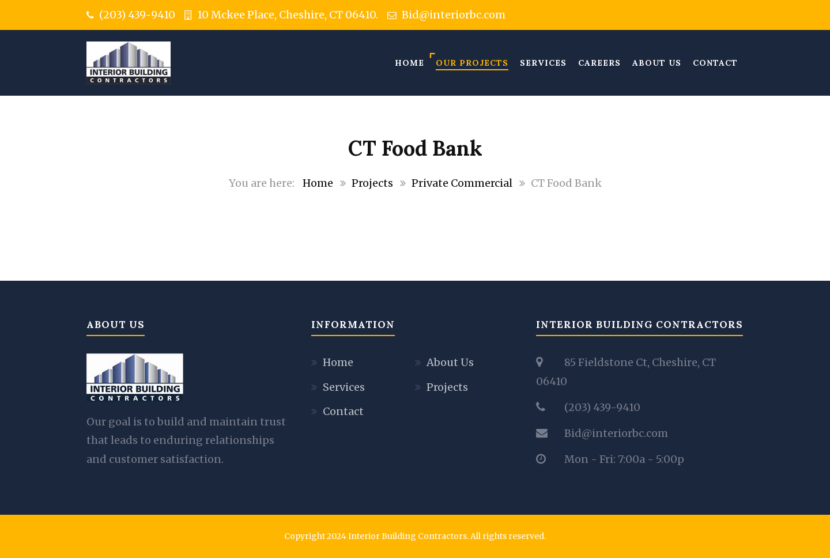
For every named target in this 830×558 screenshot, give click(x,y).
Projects (372, 183)
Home (409, 63)
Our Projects (472, 63)
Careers (599, 63)
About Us (656, 63)
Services (543, 63)
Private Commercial (462, 183)
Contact (715, 63)
